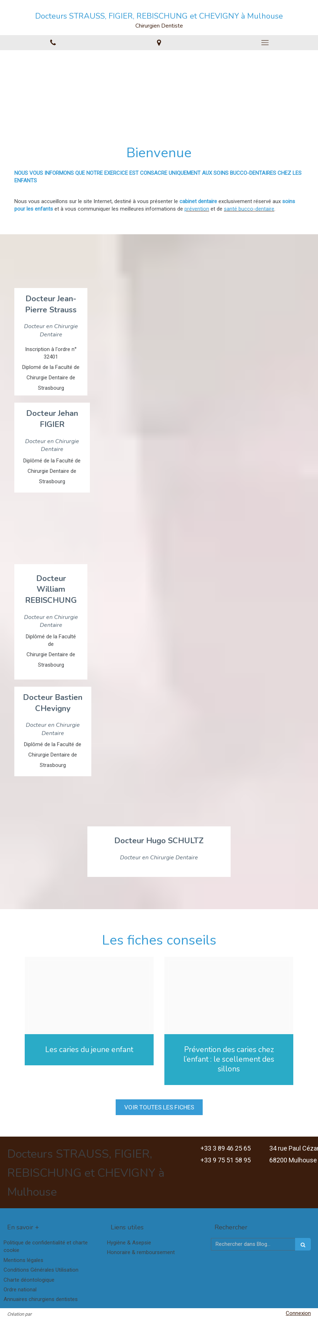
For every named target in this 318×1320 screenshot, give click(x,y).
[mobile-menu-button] (265, 42)
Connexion (298, 1313)
